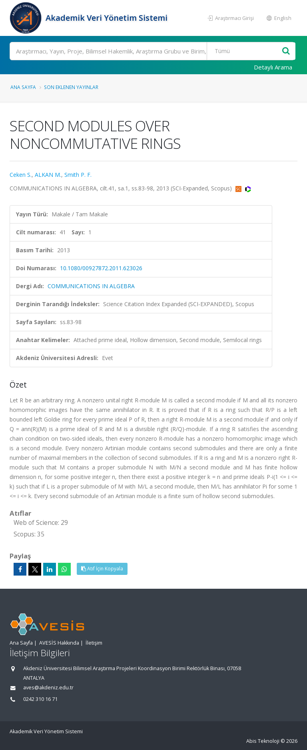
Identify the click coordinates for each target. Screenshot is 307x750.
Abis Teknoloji (262, 741)
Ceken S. (21, 174)
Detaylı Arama (273, 67)
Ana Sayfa (23, 87)
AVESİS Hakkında (59, 642)
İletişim (94, 642)
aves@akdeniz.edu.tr (48, 687)
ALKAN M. (48, 174)
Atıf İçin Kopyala (102, 568)
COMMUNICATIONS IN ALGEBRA (91, 286)
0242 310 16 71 (40, 699)
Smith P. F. (78, 174)
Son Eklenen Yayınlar (71, 87)
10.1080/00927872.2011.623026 (101, 268)
